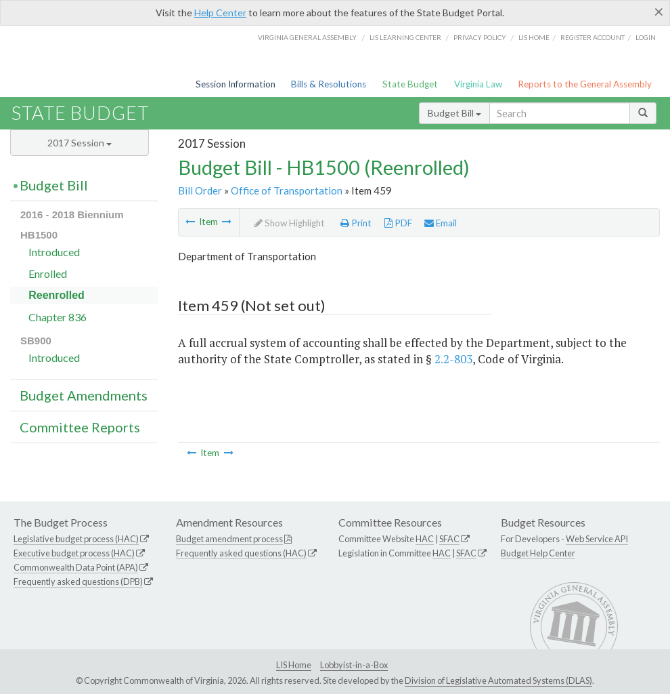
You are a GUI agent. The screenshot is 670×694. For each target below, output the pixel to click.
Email (440, 223)
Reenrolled (56, 295)
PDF (398, 223)
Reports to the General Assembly (585, 84)
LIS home (534, 37)
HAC (425, 538)
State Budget (410, 84)
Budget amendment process (229, 538)
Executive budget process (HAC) (74, 553)
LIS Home (293, 664)
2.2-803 (453, 359)
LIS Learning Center (405, 37)
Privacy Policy (479, 37)
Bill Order (200, 190)
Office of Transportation (286, 190)
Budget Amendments (84, 395)
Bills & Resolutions (328, 84)
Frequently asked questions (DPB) (78, 581)
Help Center (220, 12)
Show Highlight (289, 223)
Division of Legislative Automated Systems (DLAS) (498, 680)
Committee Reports (80, 427)
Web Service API (597, 538)
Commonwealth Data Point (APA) (76, 567)
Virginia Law (478, 84)
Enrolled (47, 273)
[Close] (659, 11)
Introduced (54, 251)
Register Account (592, 37)
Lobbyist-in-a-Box (354, 664)
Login (645, 37)
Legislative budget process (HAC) (76, 538)
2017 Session (79, 142)
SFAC (449, 538)
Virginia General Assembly (307, 37)
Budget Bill (454, 113)
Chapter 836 (57, 316)
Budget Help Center (538, 553)
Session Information (235, 84)
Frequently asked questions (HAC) (241, 553)
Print (356, 223)
